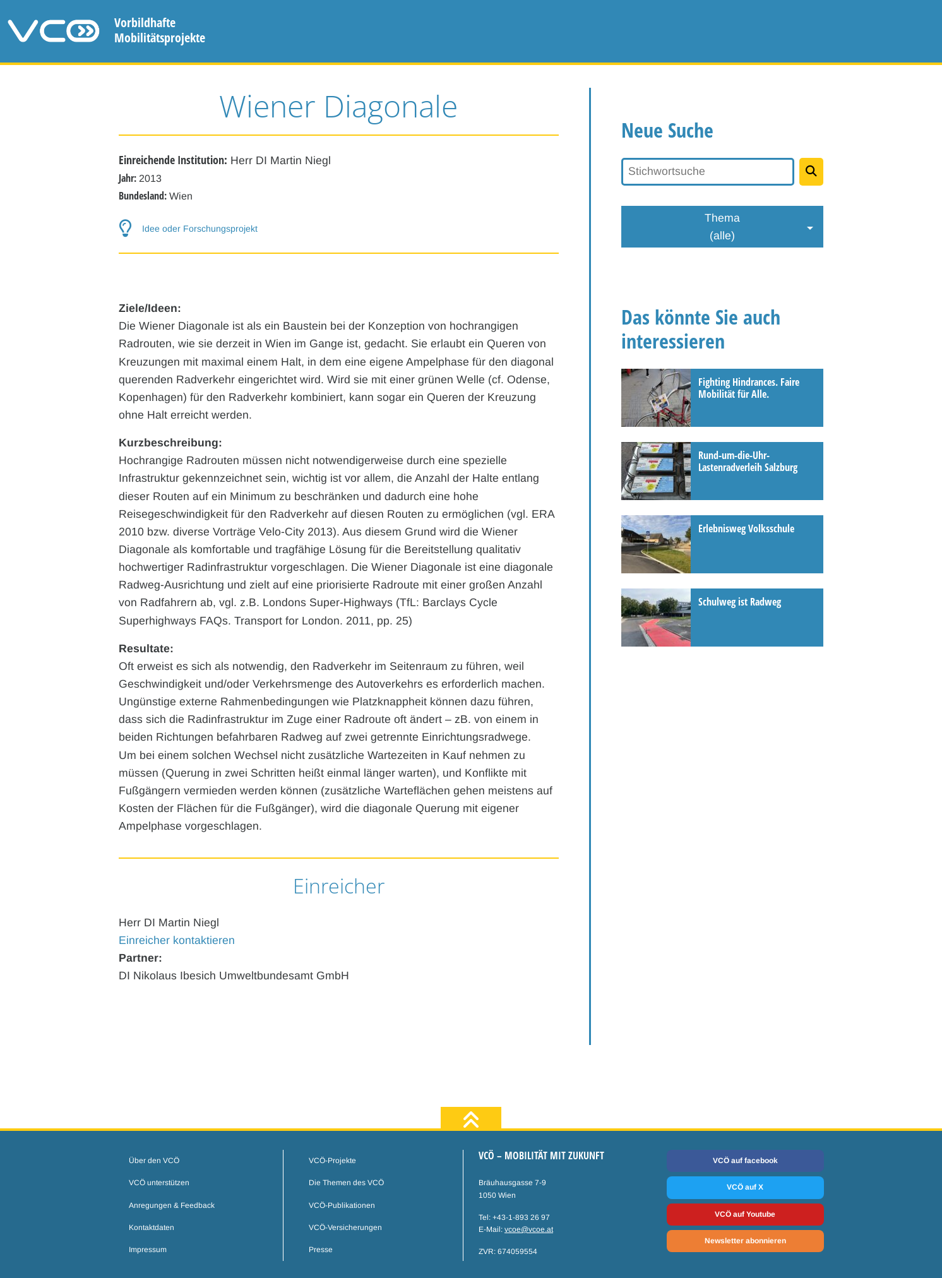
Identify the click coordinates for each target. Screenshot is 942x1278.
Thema (722, 228)
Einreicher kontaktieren (177, 940)
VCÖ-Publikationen (342, 1205)
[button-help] (339, 228)
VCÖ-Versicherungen (345, 1227)
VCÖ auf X (745, 1187)
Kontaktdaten (151, 1227)
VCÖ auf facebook (745, 1160)
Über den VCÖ (154, 1160)
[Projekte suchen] (811, 172)
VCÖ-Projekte (332, 1160)
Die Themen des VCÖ (346, 1182)
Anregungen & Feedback (172, 1205)
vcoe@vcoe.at (528, 1229)
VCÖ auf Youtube (745, 1214)
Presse (321, 1249)
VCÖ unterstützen (159, 1182)
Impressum (148, 1249)
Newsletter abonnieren (745, 1240)
